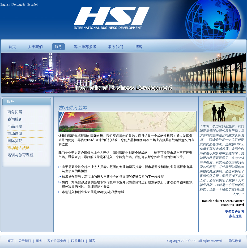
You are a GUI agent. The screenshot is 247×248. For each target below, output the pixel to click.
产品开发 (14, 126)
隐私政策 (235, 241)
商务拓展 (14, 112)
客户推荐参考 (56, 241)
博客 (92, 241)
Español (32, 4)
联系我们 (77, 241)
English (5, 4)
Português (18, 4)
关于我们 (24, 241)
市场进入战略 (18, 148)
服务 (39, 241)
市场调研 (14, 134)
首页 (10, 241)
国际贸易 (14, 141)
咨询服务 (14, 119)
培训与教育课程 (20, 155)
